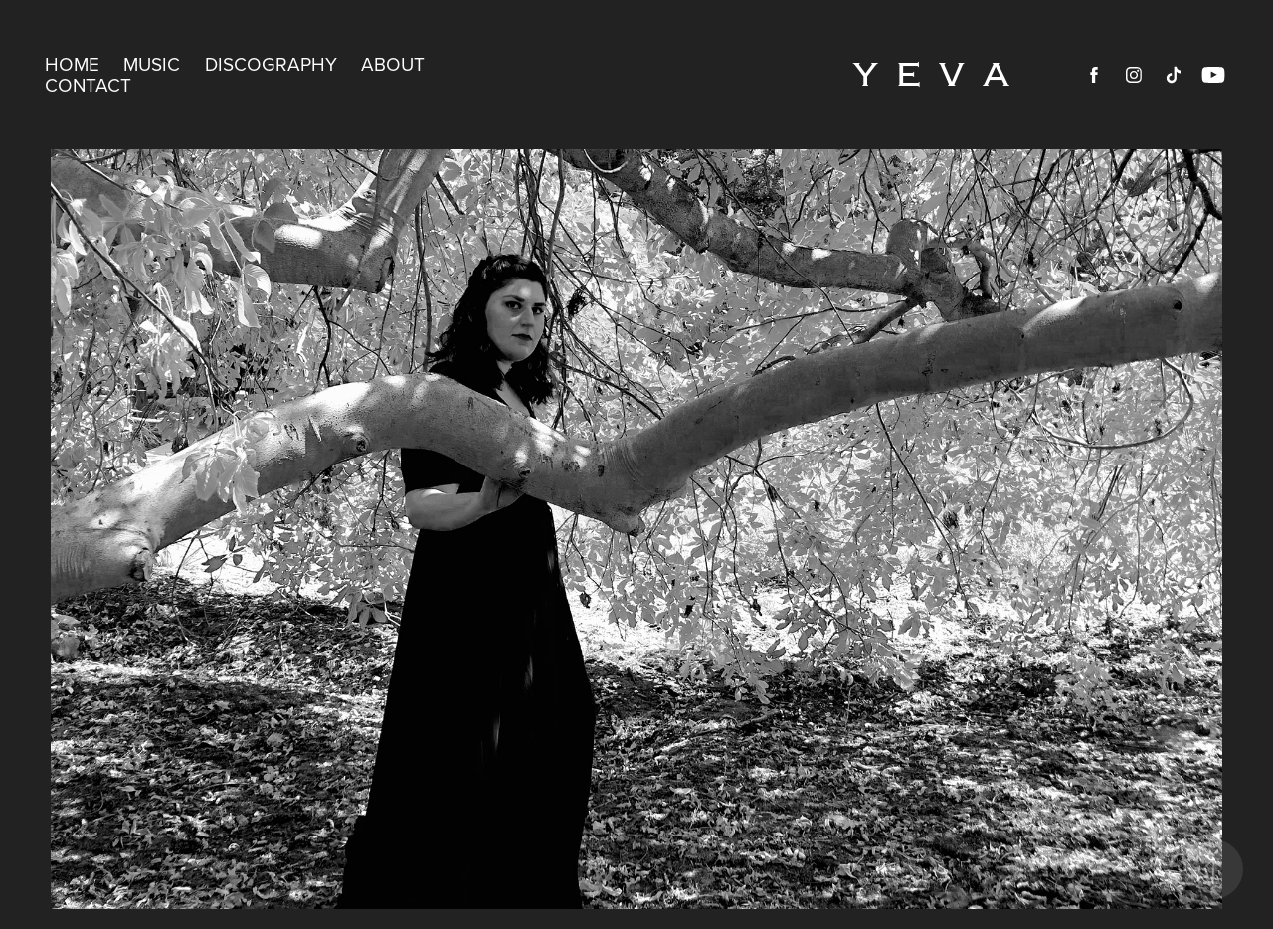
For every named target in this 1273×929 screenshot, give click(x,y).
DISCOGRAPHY (271, 63)
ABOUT (393, 63)
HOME (72, 63)
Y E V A (931, 74)
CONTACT (88, 84)
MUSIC (151, 63)
